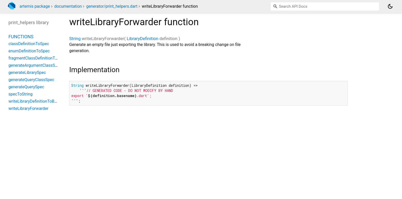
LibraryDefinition (142, 38)
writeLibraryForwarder (28, 108)
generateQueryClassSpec (31, 79)
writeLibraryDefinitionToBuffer (35, 101)
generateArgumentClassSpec (35, 65)
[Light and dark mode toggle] (390, 6)
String (75, 38)
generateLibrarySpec (27, 72)
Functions (20, 36)
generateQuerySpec (26, 86)
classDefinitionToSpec (28, 43)
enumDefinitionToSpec (29, 51)
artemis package (34, 6)
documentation (68, 6)
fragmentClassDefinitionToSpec (37, 58)
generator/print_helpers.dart (111, 6)
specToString (20, 94)
